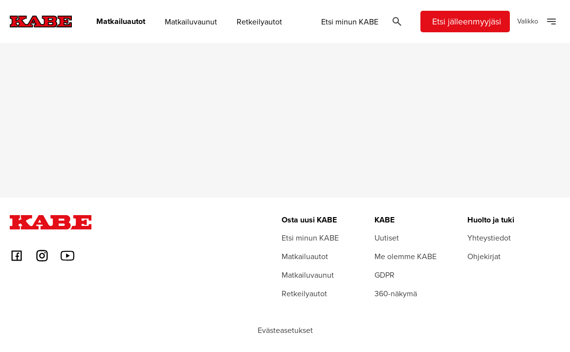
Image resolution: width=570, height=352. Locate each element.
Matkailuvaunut (191, 21)
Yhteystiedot (489, 237)
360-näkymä (395, 293)
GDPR (384, 274)
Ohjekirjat (484, 256)
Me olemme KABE (405, 256)
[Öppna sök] (397, 21)
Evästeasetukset (285, 330)
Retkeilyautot (259, 21)
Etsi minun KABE (349, 21)
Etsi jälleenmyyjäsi (466, 21)
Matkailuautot (120, 21)
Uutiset (386, 237)
